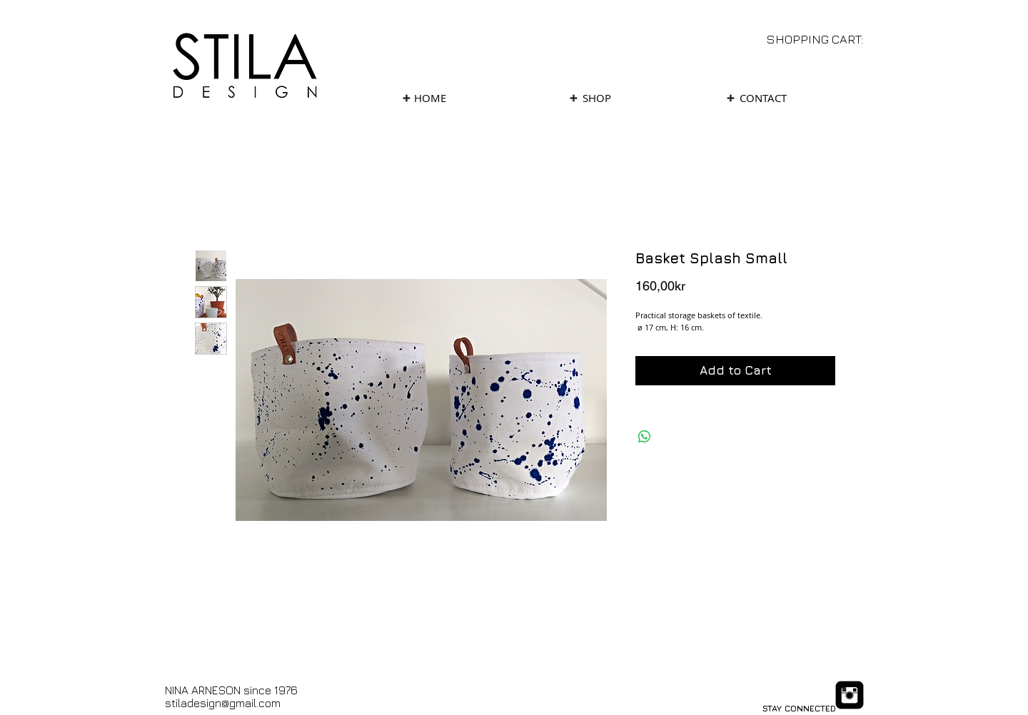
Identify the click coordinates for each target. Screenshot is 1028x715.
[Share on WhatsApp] (644, 436)
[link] (824, 39)
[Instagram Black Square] (849, 695)
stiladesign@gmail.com (223, 702)
